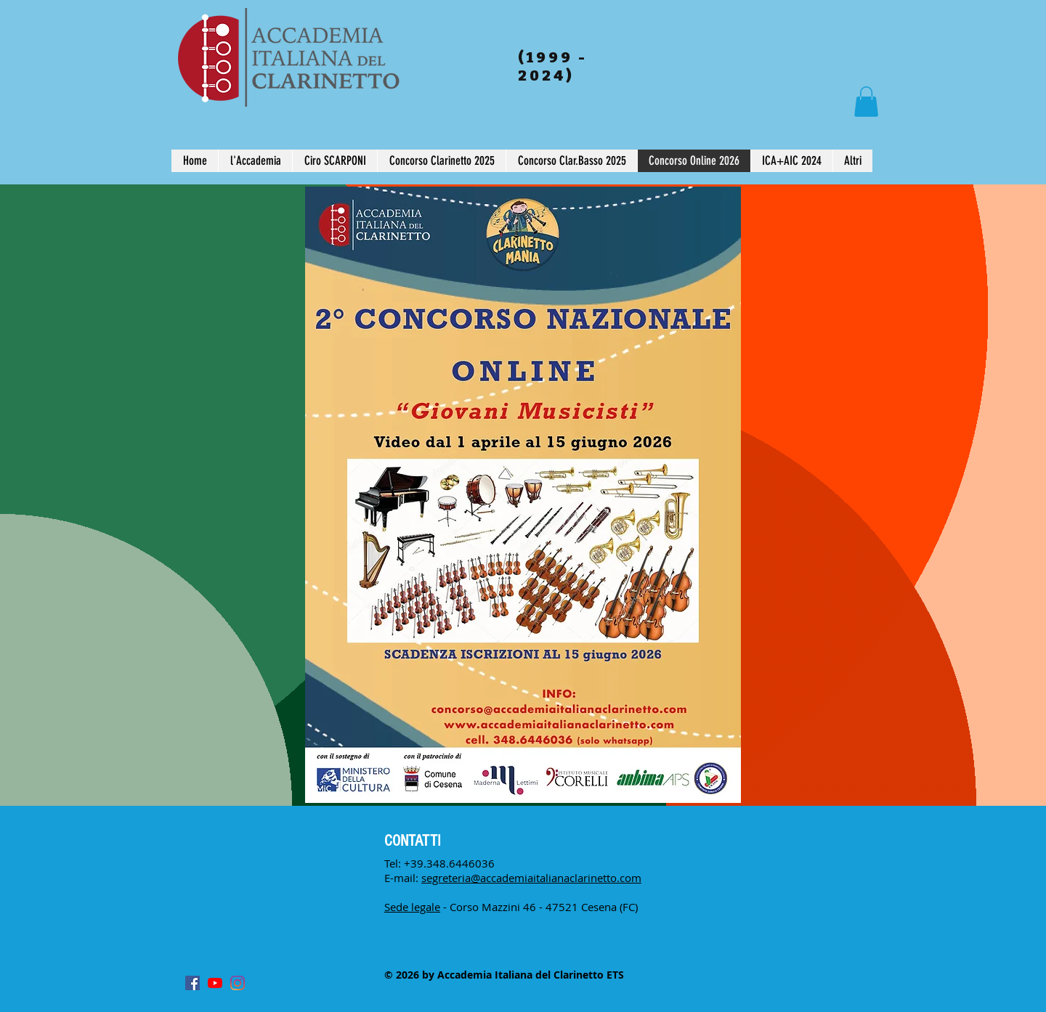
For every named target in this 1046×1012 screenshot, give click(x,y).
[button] (866, 101)
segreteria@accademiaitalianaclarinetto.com (531, 877)
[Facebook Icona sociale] (192, 983)
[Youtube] (215, 983)
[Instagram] (237, 983)
